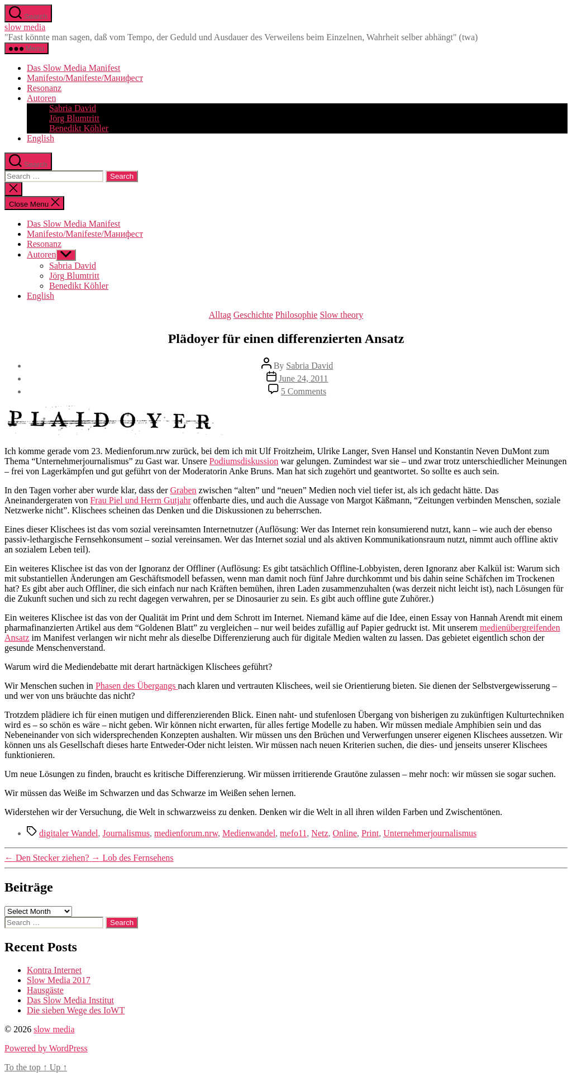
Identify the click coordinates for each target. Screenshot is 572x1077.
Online (345, 833)
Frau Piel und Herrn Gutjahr (140, 500)
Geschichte (253, 315)
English (40, 138)
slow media (24, 27)
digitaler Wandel (68, 833)
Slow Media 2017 (58, 980)
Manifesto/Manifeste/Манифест (85, 78)
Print (370, 833)
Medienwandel (248, 833)
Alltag (220, 315)
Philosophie (296, 315)
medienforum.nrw (186, 833)
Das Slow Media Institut (70, 1000)
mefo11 (293, 833)
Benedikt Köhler (78, 128)
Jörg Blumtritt (74, 118)
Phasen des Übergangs (137, 685)
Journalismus (126, 833)
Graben (183, 490)
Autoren (41, 98)
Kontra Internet (54, 970)
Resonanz (44, 88)
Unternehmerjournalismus (429, 833)
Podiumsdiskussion (244, 461)
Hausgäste (45, 990)
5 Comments (303, 391)
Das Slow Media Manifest (74, 68)
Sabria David (72, 108)
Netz (319, 833)
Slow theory (341, 315)
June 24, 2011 (303, 378)
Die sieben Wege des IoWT (76, 1010)
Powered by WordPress (46, 1048)
